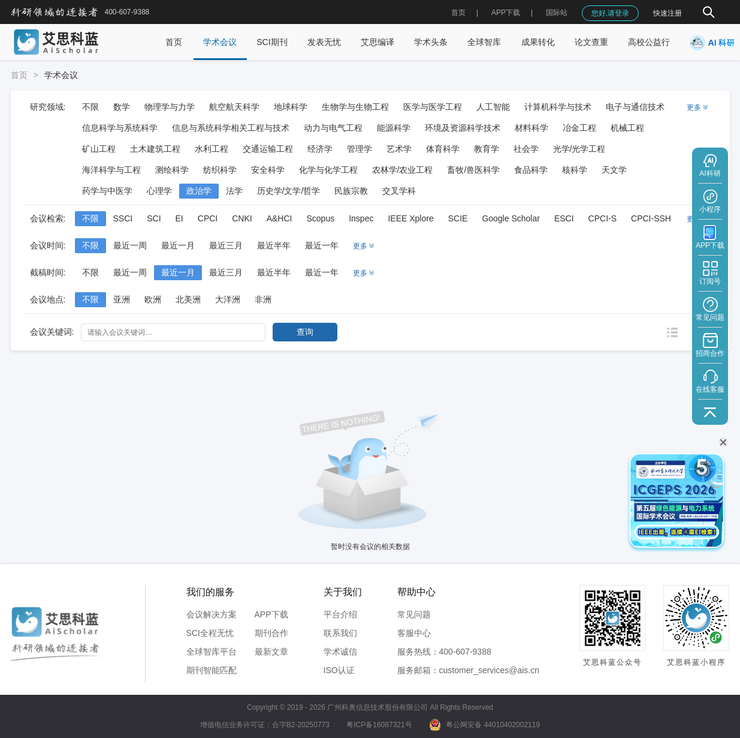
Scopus (320, 218)
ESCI (564, 218)
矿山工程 (99, 149)
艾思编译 (377, 42)
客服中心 (414, 633)
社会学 (526, 149)
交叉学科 (399, 191)
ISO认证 (339, 670)
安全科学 (268, 170)
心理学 (159, 191)
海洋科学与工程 (111, 170)
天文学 (614, 170)
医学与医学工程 (432, 107)
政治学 (199, 191)
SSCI (123, 218)
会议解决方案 (211, 614)
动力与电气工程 (333, 128)
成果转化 (538, 42)
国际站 (556, 12)
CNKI (242, 218)
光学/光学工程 (579, 149)
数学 (121, 107)
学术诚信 (340, 651)
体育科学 (443, 149)
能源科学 (393, 128)
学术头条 (431, 42)
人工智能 (493, 107)
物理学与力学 (169, 107)
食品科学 (531, 170)
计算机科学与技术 (557, 107)
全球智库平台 (211, 651)
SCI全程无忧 (210, 633)
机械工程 (627, 128)
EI (179, 218)
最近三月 (226, 245)
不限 (90, 107)
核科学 (574, 170)
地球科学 (290, 107)
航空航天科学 (234, 107)
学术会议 (220, 42)
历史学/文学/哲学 (289, 191)
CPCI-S (602, 218)
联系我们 (340, 633)
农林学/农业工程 (402, 170)
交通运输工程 (268, 149)
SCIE (458, 218)
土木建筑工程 (155, 149)
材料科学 (531, 128)
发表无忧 (324, 42)
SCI (154, 218)
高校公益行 (649, 42)
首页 (458, 12)
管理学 (359, 149)
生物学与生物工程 (355, 107)
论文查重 (591, 42)
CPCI (208, 218)
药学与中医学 (107, 191)
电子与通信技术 (635, 107)
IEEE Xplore (410, 218)
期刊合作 (271, 633)
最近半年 (274, 245)
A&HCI (279, 218)
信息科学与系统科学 (120, 128)
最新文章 (271, 651)
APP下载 (271, 614)
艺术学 (399, 149)
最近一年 (322, 245)
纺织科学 (220, 170)
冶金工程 (579, 128)
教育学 (486, 149)
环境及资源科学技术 (462, 128)
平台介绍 (340, 614)
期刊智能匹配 (211, 670)
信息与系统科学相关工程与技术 (230, 128)
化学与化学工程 (328, 170)
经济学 (320, 149)
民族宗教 (351, 191)
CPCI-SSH (651, 218)
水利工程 (211, 149)
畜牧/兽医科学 (473, 170)
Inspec (361, 218)
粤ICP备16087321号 (379, 725)
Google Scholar (511, 218)
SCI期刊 (271, 42)
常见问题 (414, 614)
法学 (234, 191)
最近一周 (130, 245)
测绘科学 (172, 170)
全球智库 (484, 42)
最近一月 (178, 245)
